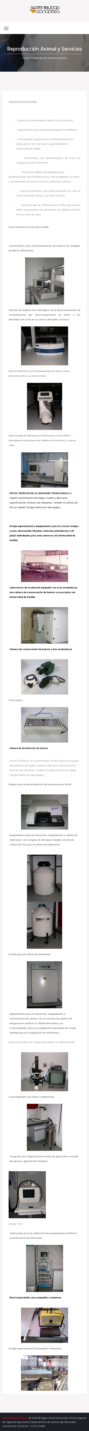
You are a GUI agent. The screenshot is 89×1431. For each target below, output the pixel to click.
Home (25, 57)
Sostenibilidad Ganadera (15, 1417)
